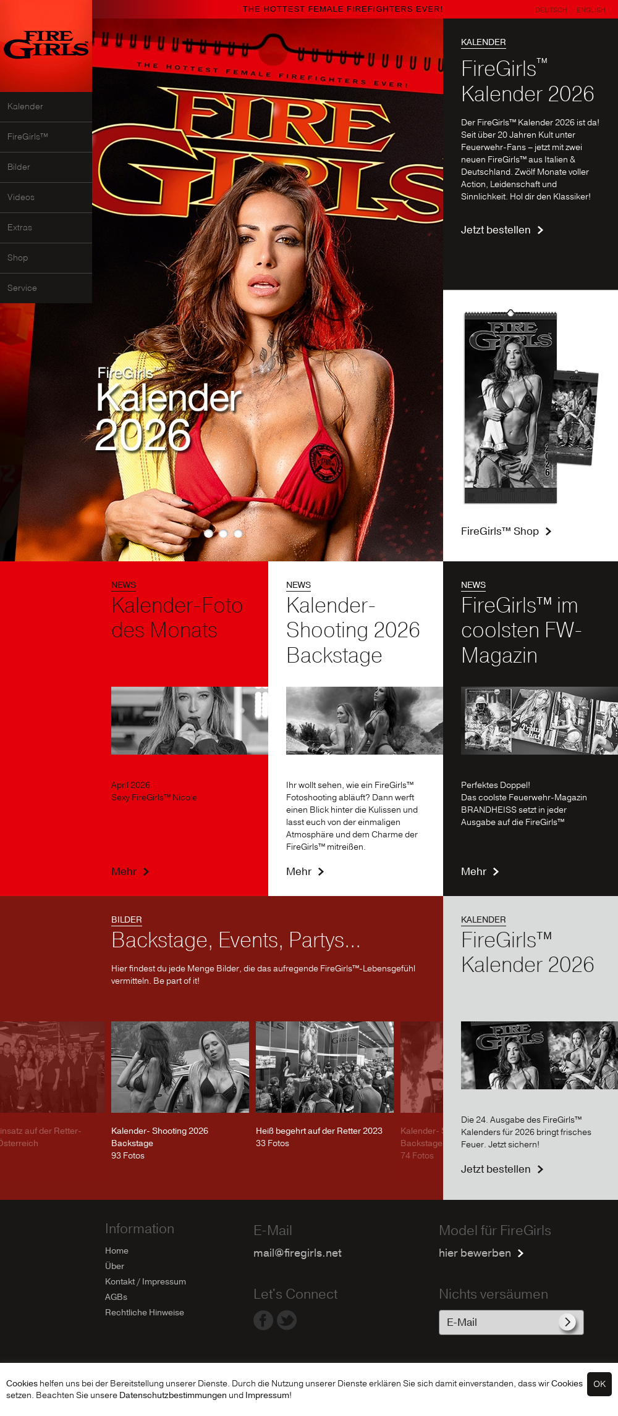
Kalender (25, 107)
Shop (17, 258)
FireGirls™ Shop (500, 531)
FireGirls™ (27, 137)
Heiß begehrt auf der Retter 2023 (319, 1131)
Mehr (124, 872)
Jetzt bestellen (496, 230)
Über (114, 1266)
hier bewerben (475, 1253)
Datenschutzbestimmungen (173, 1395)
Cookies (22, 1383)
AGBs (116, 1297)
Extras (19, 228)
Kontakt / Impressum (145, 1282)
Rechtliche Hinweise (144, 1312)
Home (117, 1251)
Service (22, 288)
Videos (21, 197)
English (591, 10)
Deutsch (551, 10)
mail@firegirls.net (297, 1253)
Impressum (267, 1395)
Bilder (18, 167)
